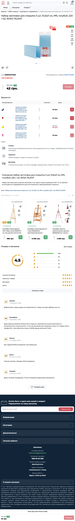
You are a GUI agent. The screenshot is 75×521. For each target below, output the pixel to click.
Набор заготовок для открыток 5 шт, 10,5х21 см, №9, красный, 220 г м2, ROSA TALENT (21, 118)
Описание (15, 7)
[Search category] (63, 2)
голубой (46, 190)
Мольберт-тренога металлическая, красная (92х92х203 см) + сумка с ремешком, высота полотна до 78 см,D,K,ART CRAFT (61, 231)
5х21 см (36, 190)
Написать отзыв (37, 291)
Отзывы (27, 7)
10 (32, 190)
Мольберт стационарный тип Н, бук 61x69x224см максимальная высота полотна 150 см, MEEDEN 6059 (37, 231)
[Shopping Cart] (72, 3)
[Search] (66, 2)
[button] (69, 195)
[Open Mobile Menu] (8, 3)
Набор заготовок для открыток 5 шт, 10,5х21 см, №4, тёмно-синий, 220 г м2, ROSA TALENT (21, 109)
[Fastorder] (20, 206)
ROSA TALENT (61, 190)
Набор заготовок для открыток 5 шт (18, 190)
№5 (40, 190)
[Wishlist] (19, 215)
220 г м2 (52, 190)
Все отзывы (68, 247)
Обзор (5, 7)
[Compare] (19, 210)
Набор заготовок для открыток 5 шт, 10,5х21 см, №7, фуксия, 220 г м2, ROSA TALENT (21, 135)
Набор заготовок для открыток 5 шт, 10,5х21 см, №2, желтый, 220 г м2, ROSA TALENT (21, 127)
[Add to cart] (72, 109)
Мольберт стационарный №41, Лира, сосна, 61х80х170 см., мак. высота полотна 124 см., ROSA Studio (11, 231)
